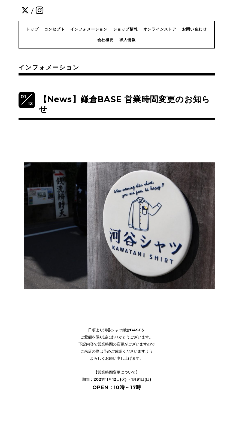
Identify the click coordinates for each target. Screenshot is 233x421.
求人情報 (127, 39)
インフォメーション (89, 29)
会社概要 (105, 39)
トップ (32, 29)
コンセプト (54, 29)
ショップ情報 (125, 29)
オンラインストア (160, 29)
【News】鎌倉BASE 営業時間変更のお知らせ (124, 104)
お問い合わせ (194, 29)
